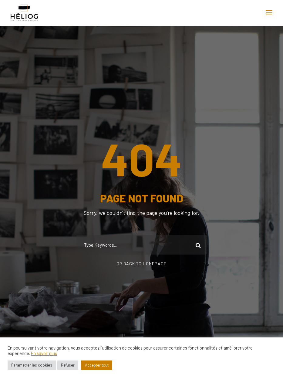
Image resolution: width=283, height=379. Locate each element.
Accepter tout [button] (97, 365)
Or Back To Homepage (141, 263)
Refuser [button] (68, 365)
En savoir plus (44, 353)
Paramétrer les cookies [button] (31, 365)
